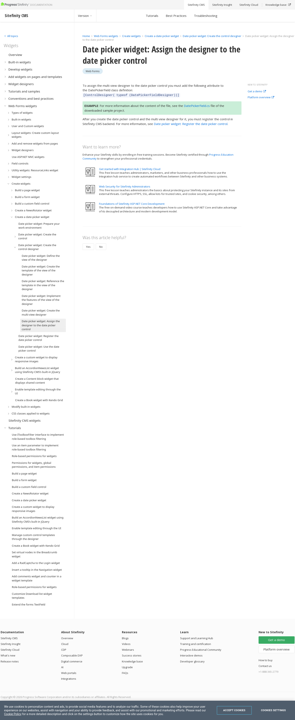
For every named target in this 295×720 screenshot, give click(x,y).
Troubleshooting (205, 16)
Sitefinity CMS (9, 638)
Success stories (131, 655)
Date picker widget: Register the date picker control (190, 123)
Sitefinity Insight (10, 644)
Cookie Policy (12, 714)
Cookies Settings (273, 710)
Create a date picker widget (162, 36)
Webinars (128, 650)
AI (62, 667)
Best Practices (176, 16)
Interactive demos (191, 655)
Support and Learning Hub (196, 638)
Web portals (68, 673)
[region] (147, 710)
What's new (8, 655)
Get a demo (257, 91)
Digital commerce (71, 661)
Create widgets (131, 36)
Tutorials (152, 16)
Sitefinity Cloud (10, 650)
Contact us (265, 666)
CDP (63, 650)
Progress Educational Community (200, 650)
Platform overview (261, 97)
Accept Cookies (234, 710)
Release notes (10, 661)
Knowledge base (132, 661)
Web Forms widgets (106, 36)
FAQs (125, 673)
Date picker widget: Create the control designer (212, 36)
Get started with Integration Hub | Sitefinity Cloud (129, 168)
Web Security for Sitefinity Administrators (124, 186)
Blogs (125, 638)
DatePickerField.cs (197, 105)
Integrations (68, 679)
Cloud (64, 644)
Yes (88, 246)
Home (86, 36)
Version (85, 16)
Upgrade (127, 667)
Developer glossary (192, 661)
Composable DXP (72, 655)
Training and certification (195, 644)
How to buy (266, 660)
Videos (126, 644)
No (101, 246)
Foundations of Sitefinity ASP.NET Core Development (131, 203)
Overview (67, 638)
